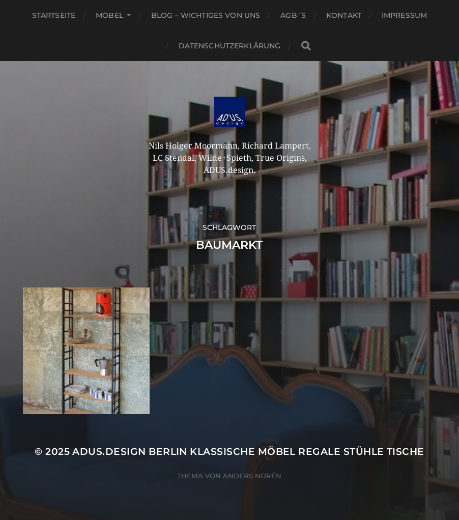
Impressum (404, 15)
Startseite (53, 15)
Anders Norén (252, 476)
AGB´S (293, 15)
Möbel (109, 15)
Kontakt (343, 15)
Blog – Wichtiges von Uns (205, 15)
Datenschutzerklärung (230, 45)
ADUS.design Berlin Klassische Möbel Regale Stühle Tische (248, 451)
